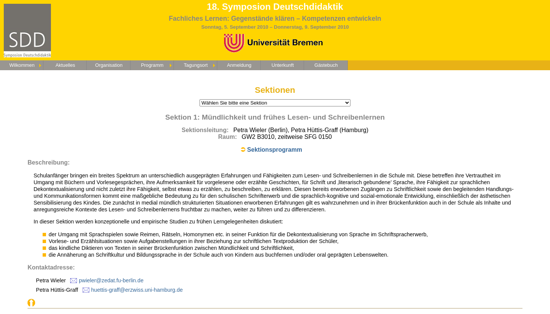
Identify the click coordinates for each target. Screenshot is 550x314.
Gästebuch (326, 65)
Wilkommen (22, 65)
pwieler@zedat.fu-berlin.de (111, 280)
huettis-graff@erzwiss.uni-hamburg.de (137, 290)
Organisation (109, 65)
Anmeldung (239, 65)
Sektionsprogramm (274, 149)
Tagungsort (195, 65)
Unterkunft (283, 65)
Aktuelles (65, 65)
